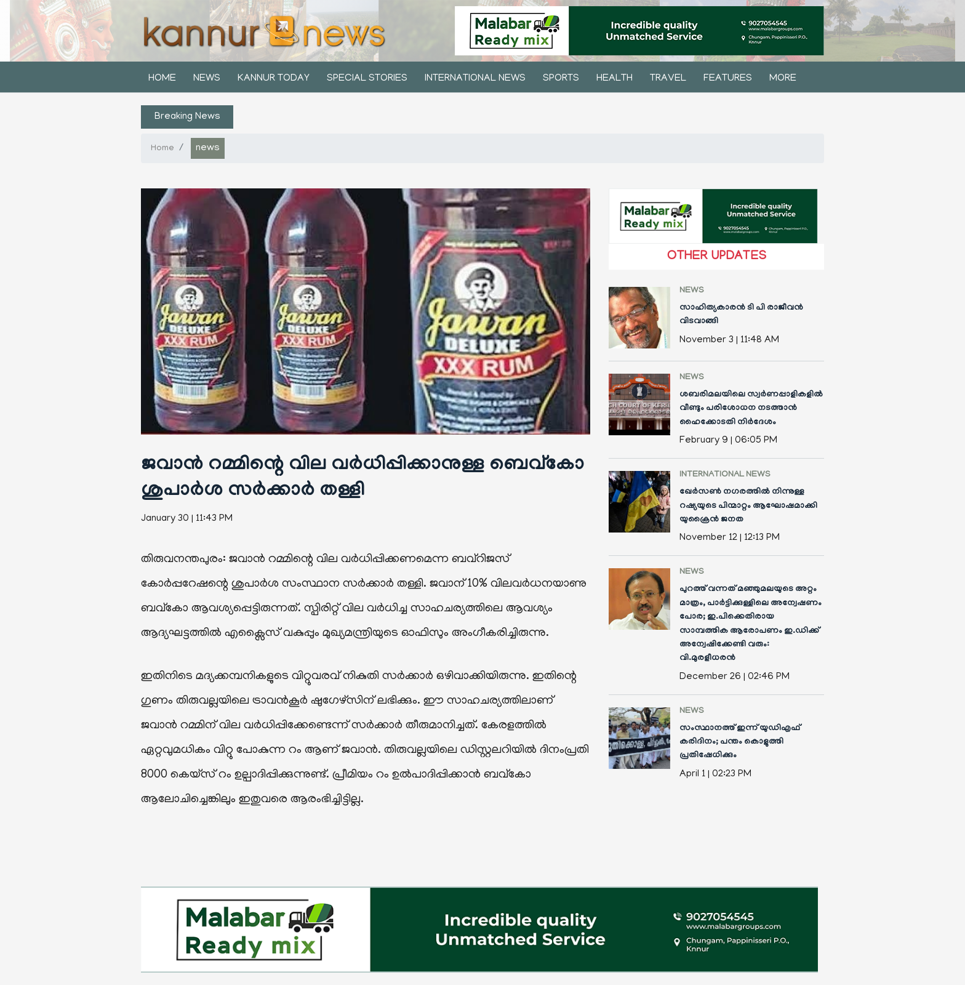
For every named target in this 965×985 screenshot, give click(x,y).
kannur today (274, 78)
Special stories (367, 78)
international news (475, 78)
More (782, 78)
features (727, 78)
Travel (668, 78)
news (206, 78)
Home (162, 78)
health (614, 78)
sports (561, 78)
